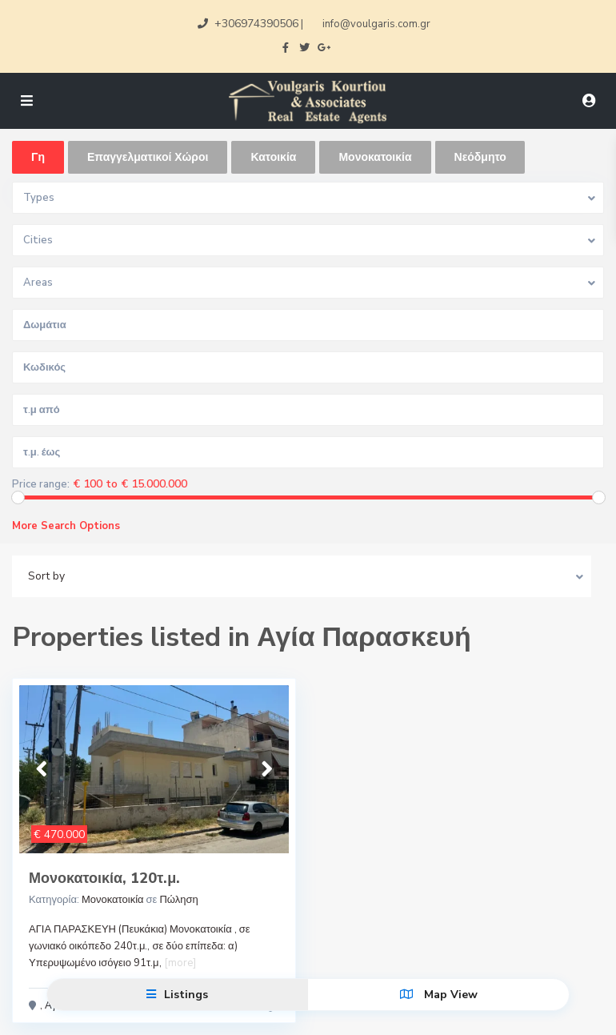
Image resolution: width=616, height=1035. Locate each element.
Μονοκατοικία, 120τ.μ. (104, 878)
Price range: (41, 484)
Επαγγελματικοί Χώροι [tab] (147, 157)
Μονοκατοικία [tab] (374, 157)
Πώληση (178, 900)
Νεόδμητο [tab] (480, 157)
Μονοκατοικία (113, 900)
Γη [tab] (38, 157)
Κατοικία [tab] (273, 157)
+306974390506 (256, 23)
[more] (180, 963)
